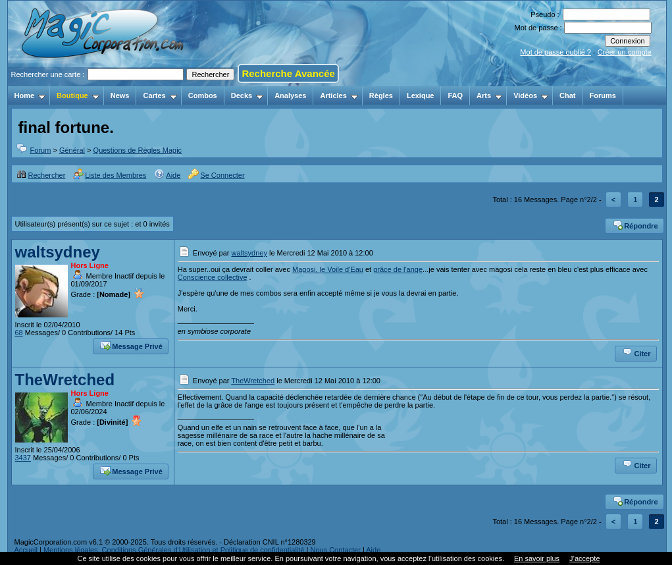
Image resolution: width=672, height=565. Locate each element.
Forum (40, 150)
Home (30, 95)
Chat (567, 95)
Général (72, 150)
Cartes (159, 95)
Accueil (26, 550)
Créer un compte (625, 52)
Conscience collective (212, 277)
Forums (602, 95)
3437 (23, 458)
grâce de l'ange (398, 269)
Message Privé (131, 345)
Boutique (78, 95)
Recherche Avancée (288, 73)
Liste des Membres (109, 175)
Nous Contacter (335, 550)
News (120, 95)
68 (19, 332)
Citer (636, 352)
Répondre (635, 224)
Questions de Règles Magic (137, 150)
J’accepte (584, 558)
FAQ (455, 95)
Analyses (290, 95)
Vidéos (530, 95)
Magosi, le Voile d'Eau (327, 269)
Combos (202, 95)
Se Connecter (216, 175)
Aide (167, 175)
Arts (489, 95)
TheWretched (65, 380)
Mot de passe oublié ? (555, 52)
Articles (338, 95)
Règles (381, 95)
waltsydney (57, 252)
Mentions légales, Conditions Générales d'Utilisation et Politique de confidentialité (174, 550)
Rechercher (41, 175)
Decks (247, 95)
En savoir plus (536, 558)
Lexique (420, 95)
